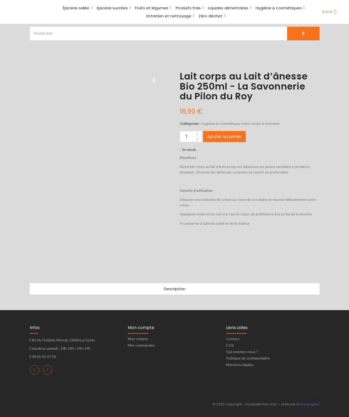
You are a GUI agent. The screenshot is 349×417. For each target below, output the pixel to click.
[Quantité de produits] (186, 136)
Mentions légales (240, 364)
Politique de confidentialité (248, 358)
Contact (233, 338)
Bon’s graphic (308, 404)
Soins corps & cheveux (260, 123)
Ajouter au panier (224, 137)
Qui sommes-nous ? (242, 351)
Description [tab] (174, 288)
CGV (230, 345)
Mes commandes (141, 345)
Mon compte (138, 338)
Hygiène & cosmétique (220, 123)
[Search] (158, 33)
